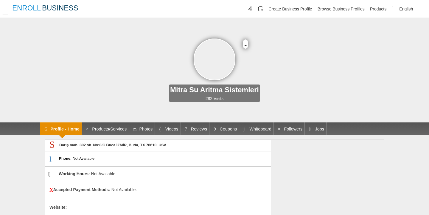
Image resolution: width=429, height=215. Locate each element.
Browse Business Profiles (341, 9)
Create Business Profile (290, 9)
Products (378, 9)
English (406, 9)
